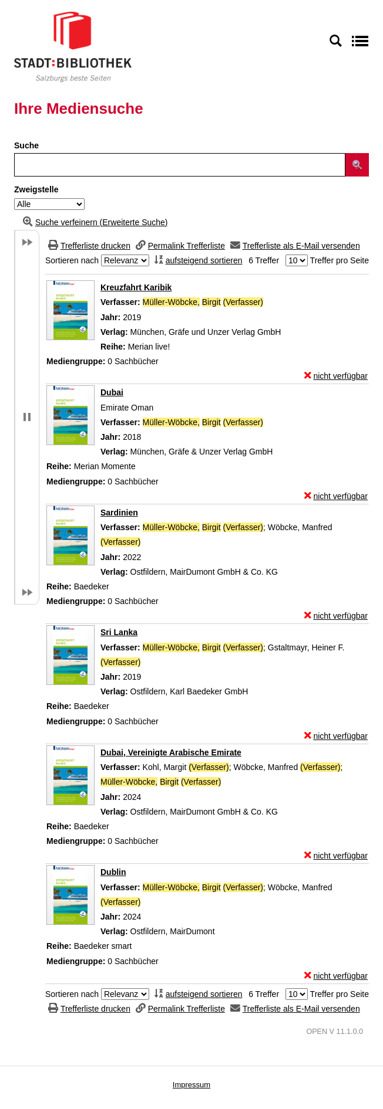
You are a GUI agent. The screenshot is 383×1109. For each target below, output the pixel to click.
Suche (26, 145)
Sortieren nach (72, 260)
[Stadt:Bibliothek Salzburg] (73, 46)
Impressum (191, 1084)
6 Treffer (263, 260)
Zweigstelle (36, 189)
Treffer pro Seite (339, 260)
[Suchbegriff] (179, 165)
